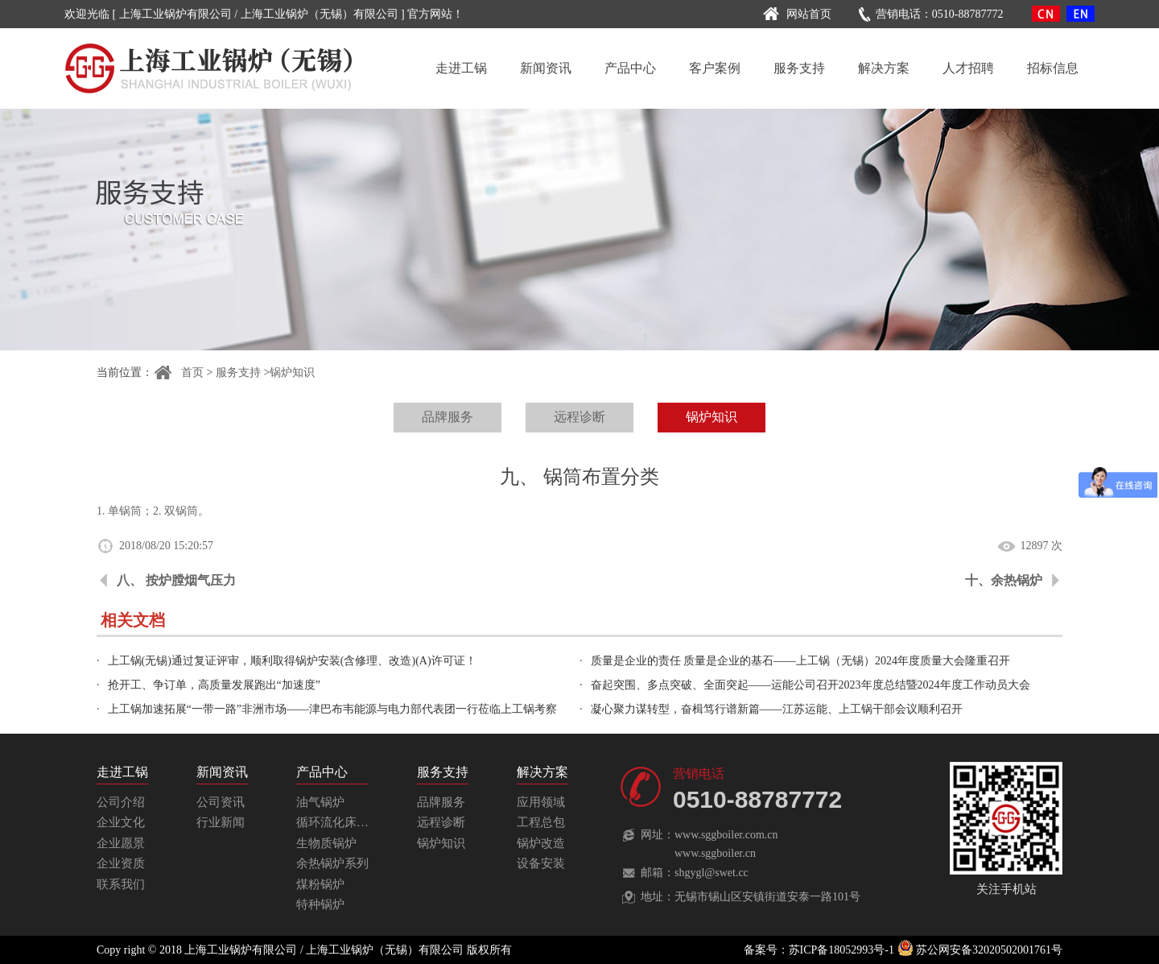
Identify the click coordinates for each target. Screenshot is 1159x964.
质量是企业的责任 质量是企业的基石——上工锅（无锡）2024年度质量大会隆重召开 (801, 661)
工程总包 (541, 822)
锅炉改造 (541, 843)
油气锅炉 (320, 802)
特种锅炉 (320, 904)
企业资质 (121, 863)
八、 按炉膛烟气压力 (176, 580)
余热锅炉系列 (332, 863)
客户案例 (714, 68)
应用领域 (541, 802)
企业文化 (121, 822)
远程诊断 (579, 417)
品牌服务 (447, 417)
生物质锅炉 (326, 843)
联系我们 (121, 884)
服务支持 (799, 68)
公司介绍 (121, 802)
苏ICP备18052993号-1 (841, 950)
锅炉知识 (292, 372)
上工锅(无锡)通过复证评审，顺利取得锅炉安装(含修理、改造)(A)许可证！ (292, 661)
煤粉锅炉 (320, 884)
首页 (178, 372)
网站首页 (794, 14)
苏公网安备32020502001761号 (980, 950)
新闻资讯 (545, 68)
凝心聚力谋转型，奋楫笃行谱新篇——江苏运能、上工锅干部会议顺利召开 (777, 709)
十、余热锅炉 (1003, 580)
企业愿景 (121, 843)
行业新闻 (220, 822)
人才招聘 (968, 68)
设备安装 (541, 863)
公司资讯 (220, 802)
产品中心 (630, 68)
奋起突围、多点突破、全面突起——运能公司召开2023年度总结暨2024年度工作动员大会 (810, 685)
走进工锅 (461, 68)
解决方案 (883, 68)
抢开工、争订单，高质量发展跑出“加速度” (214, 685)
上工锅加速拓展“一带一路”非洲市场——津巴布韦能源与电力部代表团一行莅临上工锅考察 (332, 709)
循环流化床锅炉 (338, 822)
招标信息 (1053, 68)
